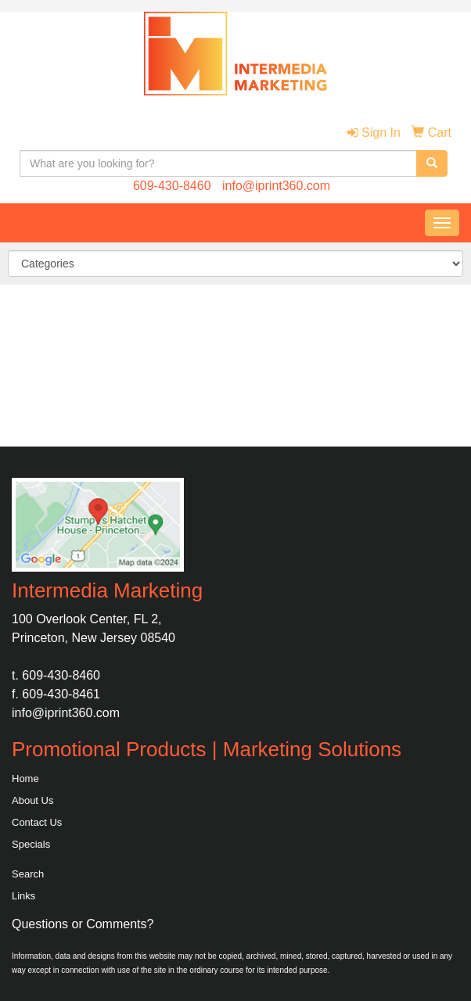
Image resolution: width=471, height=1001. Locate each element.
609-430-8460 (172, 185)
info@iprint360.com (276, 185)
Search (28, 874)
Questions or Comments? (82, 924)
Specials (31, 844)
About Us (32, 800)
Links (23, 896)
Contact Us (37, 822)
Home (25, 778)
